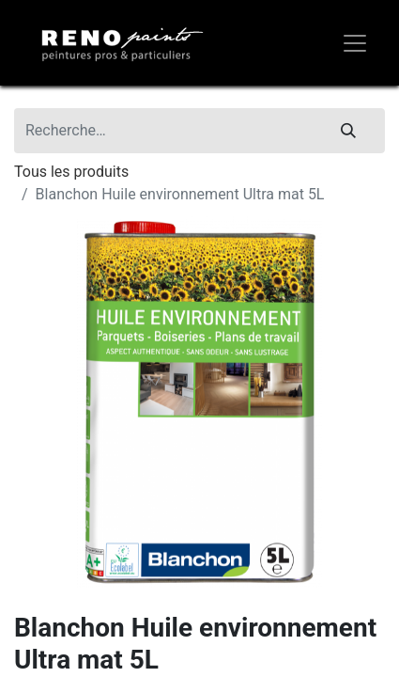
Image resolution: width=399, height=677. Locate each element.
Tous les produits (71, 172)
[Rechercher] (348, 130)
